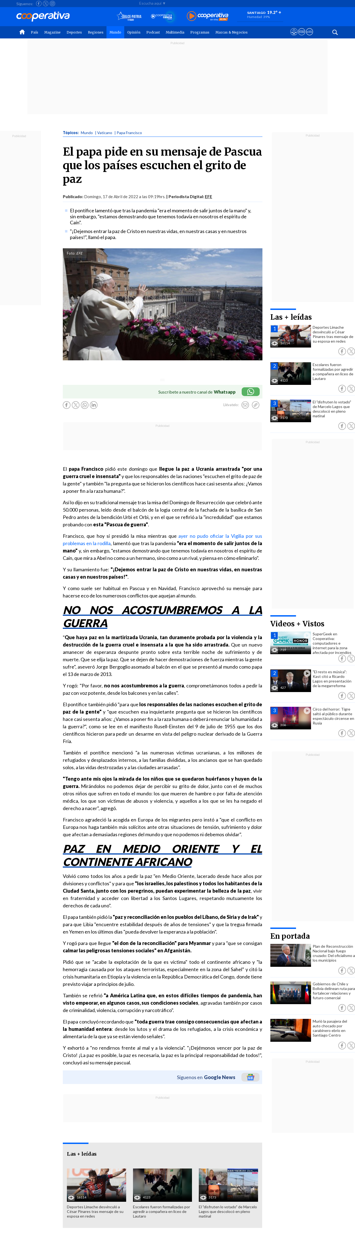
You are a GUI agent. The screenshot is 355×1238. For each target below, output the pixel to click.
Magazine (52, 32)
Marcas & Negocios (231, 32)
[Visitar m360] (301, 37)
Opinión (133, 32)
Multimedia (175, 32)
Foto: (71, 253)
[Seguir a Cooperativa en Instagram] (52, 3)
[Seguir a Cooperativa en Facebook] (39, 3)
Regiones (95, 32)
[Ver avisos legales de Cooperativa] (294, 37)
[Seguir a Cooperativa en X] (45, 3)
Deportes (74, 32)
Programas (199, 32)
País (34, 32)
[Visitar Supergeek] (309, 37)
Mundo (115, 32)
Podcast (153, 32)
